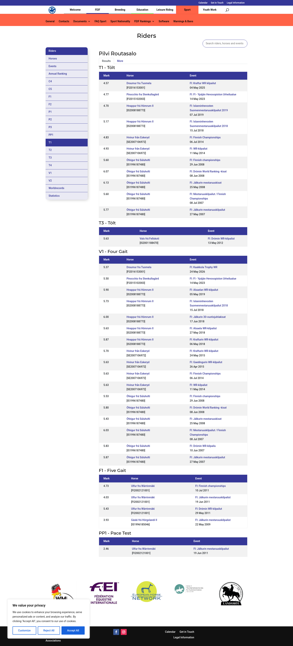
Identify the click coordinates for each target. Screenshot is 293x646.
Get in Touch (217, 3)
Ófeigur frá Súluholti (138, 160)
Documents (80, 21)
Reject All (48, 630)
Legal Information (236, 3)
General (50, 21)
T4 (50, 165)
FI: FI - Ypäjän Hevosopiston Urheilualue (213, 94)
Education (142, 9)
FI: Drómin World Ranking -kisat (208, 171)
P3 (50, 127)
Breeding (120, 9)
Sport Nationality (120, 21)
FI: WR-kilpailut (198, 148)
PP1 (51, 134)
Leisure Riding (164, 9)
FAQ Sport (100, 21)
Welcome (75, 9)
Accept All (73, 630)
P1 (50, 111)
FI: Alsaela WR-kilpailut (203, 328)
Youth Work (209, 9)
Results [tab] (106, 60)
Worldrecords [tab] (56, 188)
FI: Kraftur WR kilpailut (203, 83)
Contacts (64, 21)
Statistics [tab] (54, 195)
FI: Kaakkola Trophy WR (203, 267)
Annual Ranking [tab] (58, 73)
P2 (50, 119)
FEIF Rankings (142, 21)
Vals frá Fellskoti (149, 238)
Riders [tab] (52, 50)
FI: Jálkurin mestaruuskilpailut (207, 209)
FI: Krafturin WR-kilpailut (204, 339)
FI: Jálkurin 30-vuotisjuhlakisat (208, 316)
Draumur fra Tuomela (139, 83)
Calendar (203, 3)
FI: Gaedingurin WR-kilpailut (206, 362)
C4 (50, 81)
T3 (50, 157)
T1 (50, 142)
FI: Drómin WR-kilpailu (203, 445)
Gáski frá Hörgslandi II (144, 519)
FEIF (97, 9)
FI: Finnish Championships (205, 137)
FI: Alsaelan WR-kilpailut (204, 289)
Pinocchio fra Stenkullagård (143, 94)
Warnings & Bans (183, 21)
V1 (50, 172)
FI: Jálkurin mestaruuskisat (206, 182)
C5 (50, 89)
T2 (50, 149)
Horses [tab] (53, 58)
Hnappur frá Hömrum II (140, 105)
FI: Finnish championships (205, 160)
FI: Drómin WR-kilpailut (221, 238)
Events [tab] (52, 66)
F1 (50, 96)
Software (164, 21)
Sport (187, 9)
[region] (48, 619)
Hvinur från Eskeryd (138, 137)
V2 (50, 180)
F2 (50, 104)
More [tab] (120, 60)
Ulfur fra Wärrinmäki (143, 485)
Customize (24, 630)
